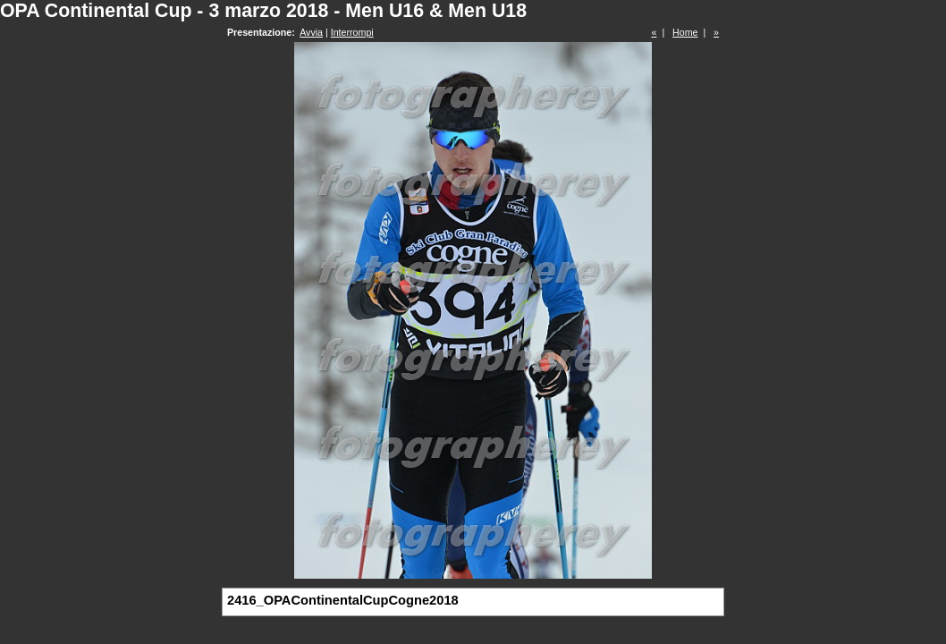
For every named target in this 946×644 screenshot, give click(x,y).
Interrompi (352, 32)
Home (684, 32)
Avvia (311, 32)
